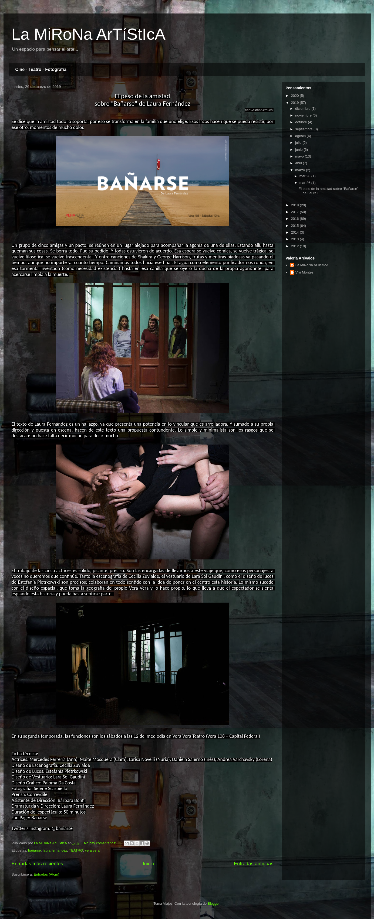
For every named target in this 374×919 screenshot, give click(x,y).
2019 (295, 103)
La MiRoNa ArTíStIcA (89, 34)
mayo (300, 156)
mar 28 (305, 176)
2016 (295, 219)
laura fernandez (55, 850)
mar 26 (305, 183)
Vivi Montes (304, 272)
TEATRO (76, 850)
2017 (295, 212)
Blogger (214, 903)
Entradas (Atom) (46, 874)
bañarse (34, 850)
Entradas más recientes (37, 863)
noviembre (303, 115)
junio (299, 150)
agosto (301, 136)
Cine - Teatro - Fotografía (40, 69)
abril (299, 163)
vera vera (92, 850)
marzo (300, 170)
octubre (301, 122)
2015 (295, 226)
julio (298, 143)
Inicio (148, 863)
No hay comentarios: (100, 843)
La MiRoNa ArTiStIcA (311, 265)
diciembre (303, 109)
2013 (295, 239)
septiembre (304, 129)
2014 (295, 232)
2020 (295, 96)
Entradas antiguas (254, 863)
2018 (295, 205)
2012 (295, 246)
